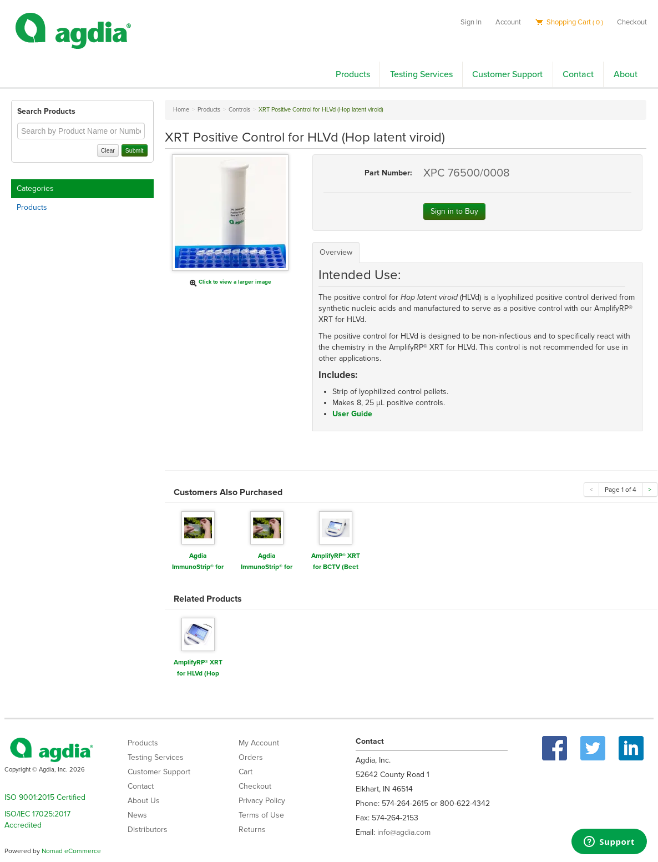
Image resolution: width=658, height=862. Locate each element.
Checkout (632, 22)
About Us (144, 800)
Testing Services (421, 74)
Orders (251, 757)
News (137, 815)
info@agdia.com (404, 832)
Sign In (471, 22)
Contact (578, 74)
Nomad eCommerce (71, 851)
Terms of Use (261, 815)
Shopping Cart (569, 22)
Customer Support (507, 74)
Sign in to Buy (454, 211)
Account (508, 22)
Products (353, 74)
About (625, 74)
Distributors (148, 829)
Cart (245, 772)
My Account (259, 743)
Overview (336, 252)
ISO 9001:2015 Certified (44, 797)
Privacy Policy (262, 800)
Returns (252, 829)
